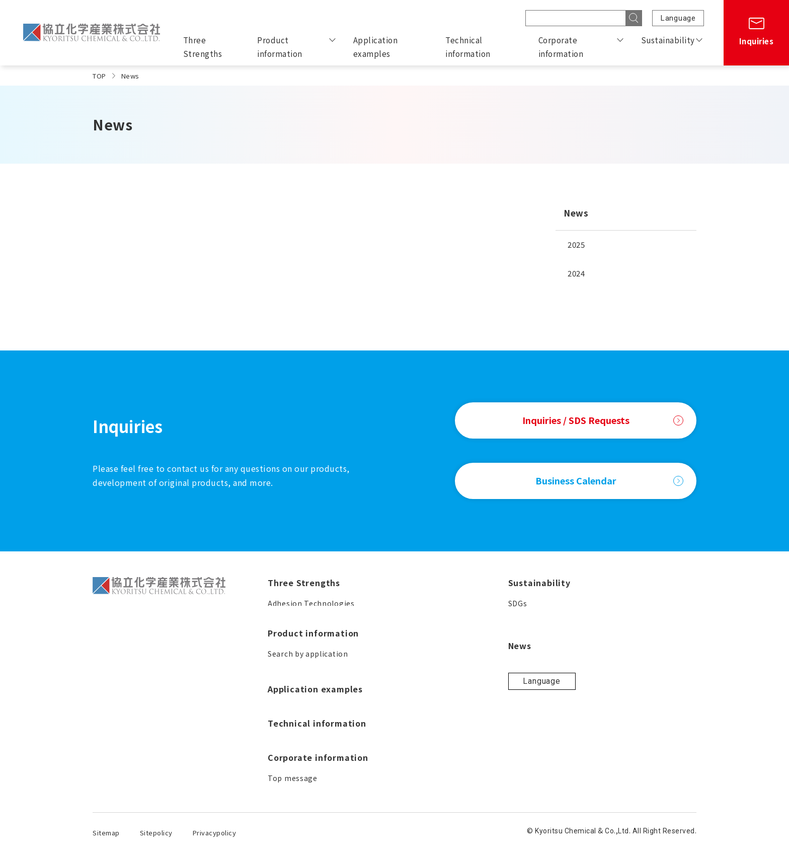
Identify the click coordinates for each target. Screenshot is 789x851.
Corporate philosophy (478, 690)
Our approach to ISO (616, 708)
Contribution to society (622, 690)
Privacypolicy (214, 832)
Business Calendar (609, 480)
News (576, 212)
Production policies (615, 654)
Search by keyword (302, 744)
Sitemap (106, 832)
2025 (576, 244)
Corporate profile (470, 708)
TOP (99, 76)
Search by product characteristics (330, 726)
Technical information (468, 46)
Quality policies (607, 672)
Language (678, 18)
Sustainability (668, 39)
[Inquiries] (756, 32)
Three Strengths (202, 46)
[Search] (634, 18)
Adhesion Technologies (311, 603)
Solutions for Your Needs (313, 654)
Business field (463, 744)
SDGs (588, 603)
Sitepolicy (156, 832)
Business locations (472, 726)
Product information (279, 46)
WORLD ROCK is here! (307, 762)
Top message (462, 672)
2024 (576, 273)
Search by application (308, 708)
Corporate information (561, 46)
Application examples (375, 46)
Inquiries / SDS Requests (603, 420)
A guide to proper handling (317, 780)
